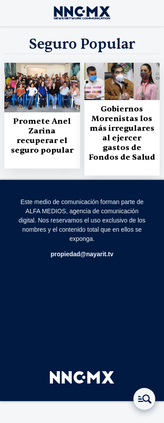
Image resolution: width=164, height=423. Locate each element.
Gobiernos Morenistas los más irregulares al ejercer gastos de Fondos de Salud (122, 133)
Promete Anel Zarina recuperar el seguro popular (42, 135)
